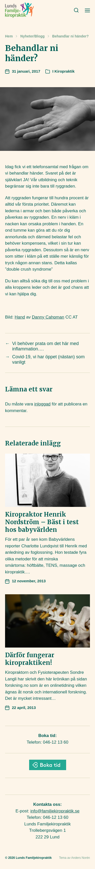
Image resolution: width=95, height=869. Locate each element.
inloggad (42, 404)
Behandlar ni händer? (70, 36)
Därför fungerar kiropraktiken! (29, 659)
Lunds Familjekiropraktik (34, 858)
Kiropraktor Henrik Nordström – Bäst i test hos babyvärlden (42, 522)
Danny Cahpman (48, 317)
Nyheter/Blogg (32, 36)
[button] (76, 10)
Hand (20, 317)
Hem (9, 36)
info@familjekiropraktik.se (55, 811)
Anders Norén (80, 858)
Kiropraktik (64, 71)
